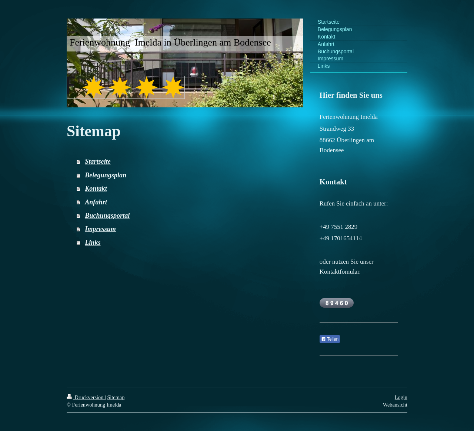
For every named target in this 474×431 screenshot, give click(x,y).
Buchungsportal (107, 215)
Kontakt (96, 188)
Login (401, 397)
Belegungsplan (105, 175)
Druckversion (86, 397)
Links (92, 242)
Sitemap (115, 397)
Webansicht (395, 405)
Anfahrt (96, 202)
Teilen (329, 339)
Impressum (100, 229)
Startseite (98, 161)
